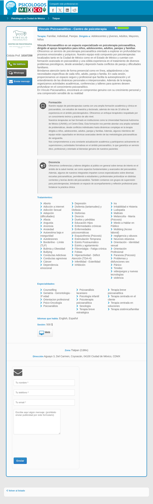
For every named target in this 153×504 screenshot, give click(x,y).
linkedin (67, 10)
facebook (52, 10)
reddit (74, 10)
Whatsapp (16, 73)
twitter (60, 10)
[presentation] (41, 445)
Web (44, 333)
